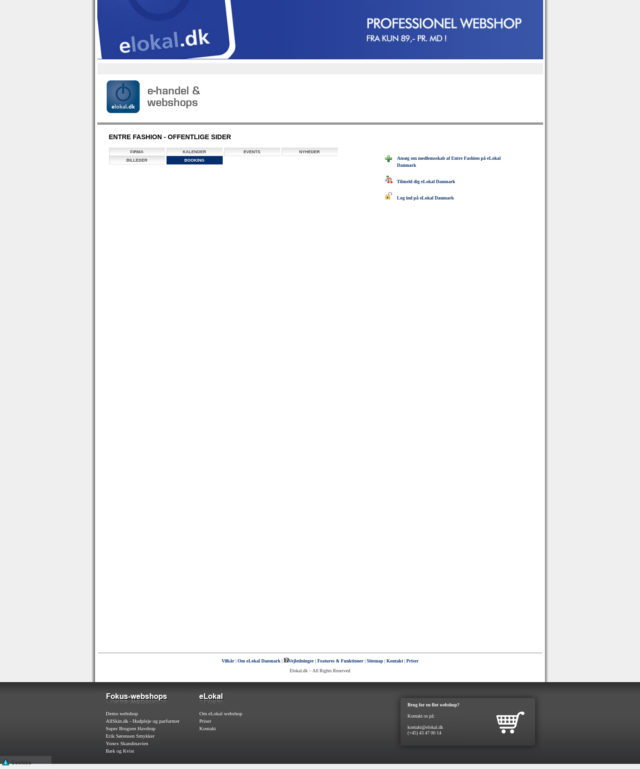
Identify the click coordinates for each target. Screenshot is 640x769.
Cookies (16, 761)
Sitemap (375, 660)
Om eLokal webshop (220, 713)
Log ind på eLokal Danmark (419, 197)
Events (251, 152)
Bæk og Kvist (120, 751)
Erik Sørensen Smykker (130, 736)
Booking (194, 160)
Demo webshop (122, 713)
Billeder (136, 160)
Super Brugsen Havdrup (130, 728)
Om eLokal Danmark (259, 660)
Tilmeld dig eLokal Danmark (420, 181)
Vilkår (227, 660)
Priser (413, 660)
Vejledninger (299, 660)
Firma (137, 152)
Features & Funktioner (340, 660)
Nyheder (309, 152)
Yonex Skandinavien (127, 743)
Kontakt (394, 660)
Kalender (194, 152)
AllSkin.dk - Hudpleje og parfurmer (143, 721)
